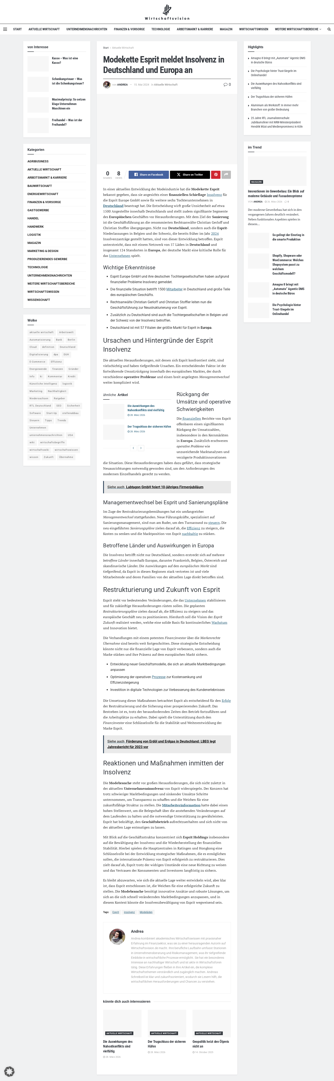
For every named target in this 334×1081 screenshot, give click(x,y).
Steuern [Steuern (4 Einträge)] (34, 420)
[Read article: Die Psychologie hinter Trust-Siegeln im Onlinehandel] (258, 310)
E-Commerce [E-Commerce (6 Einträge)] (37, 361)
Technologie (160, 29)
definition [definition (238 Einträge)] (48, 347)
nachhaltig (190, 533)
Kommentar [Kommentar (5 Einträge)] (55, 376)
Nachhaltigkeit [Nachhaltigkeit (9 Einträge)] (57, 391)
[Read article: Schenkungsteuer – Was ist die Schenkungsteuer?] (38, 84)
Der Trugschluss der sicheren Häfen (149, 426)
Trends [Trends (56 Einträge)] (62, 420)
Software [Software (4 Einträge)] (35, 413)
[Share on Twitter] (190, 175)
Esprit (115, 912)
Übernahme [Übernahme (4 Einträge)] (66, 457)
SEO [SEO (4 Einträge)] (59, 405)
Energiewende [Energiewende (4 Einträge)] (38, 369)
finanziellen (191, 418)
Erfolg (226, 700)
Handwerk (35, 226)
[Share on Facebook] (149, 175)
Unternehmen (119, 255)
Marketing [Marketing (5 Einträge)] (36, 391)
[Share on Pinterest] (215, 175)
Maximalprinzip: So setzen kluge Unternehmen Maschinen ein (68, 104)
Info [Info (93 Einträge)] (32, 376)
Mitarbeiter (174, 289)
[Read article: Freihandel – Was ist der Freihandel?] (38, 125)
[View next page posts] (141, 448)
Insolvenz (214, 194)
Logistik (34, 234)
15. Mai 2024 (141, 84)
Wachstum (219, 622)
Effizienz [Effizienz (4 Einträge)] (56, 361)
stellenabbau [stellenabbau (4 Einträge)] (70, 413)
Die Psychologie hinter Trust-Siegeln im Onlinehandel (286, 309)
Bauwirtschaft (39, 186)
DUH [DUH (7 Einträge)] (66, 354)
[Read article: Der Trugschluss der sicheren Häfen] (113, 432)
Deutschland (113, 205)
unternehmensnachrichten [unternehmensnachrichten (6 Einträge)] (46, 435)
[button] (9, 1071)
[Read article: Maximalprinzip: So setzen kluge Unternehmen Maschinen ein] (38, 105)
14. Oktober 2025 (203, 1052)
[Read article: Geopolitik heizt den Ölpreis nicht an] (212, 1023)
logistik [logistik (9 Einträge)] (67, 383)
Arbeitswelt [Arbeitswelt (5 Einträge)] (66, 332)
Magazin (226, 29)
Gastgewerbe (38, 210)
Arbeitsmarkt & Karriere (195, 29)
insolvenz (129, 912)
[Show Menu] (5, 29)
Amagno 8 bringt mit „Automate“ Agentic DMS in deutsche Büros (288, 289)
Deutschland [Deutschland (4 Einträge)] (67, 347)
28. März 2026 (136, 415)
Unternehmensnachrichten (86, 29)
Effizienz (193, 528)
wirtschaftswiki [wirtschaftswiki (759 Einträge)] (39, 450)
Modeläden (146, 912)
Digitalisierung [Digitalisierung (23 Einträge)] (39, 354)
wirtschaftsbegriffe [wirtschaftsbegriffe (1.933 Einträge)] (52, 442)
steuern (214, 522)
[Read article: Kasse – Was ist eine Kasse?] (38, 63)
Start (17, 29)
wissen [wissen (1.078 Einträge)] (34, 457)
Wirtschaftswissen (253, 29)
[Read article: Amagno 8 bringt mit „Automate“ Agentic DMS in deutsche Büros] (258, 290)
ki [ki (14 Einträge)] (41, 376)
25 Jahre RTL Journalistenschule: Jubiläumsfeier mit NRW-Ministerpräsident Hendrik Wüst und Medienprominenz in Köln (277, 122)
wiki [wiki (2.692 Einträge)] (32, 442)
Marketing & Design (42, 251)
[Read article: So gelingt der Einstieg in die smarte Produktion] (258, 240)
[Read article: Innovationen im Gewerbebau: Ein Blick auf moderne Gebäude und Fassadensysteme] (277, 171)
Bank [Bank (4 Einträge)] (59, 339)
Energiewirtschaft (42, 194)
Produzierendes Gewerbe (47, 259)
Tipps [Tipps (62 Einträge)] (48, 420)
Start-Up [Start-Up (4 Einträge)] (51, 413)
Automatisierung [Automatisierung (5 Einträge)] (40, 339)
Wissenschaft (38, 300)
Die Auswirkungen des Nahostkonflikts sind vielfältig (117, 1046)
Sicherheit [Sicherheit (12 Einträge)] (73, 405)
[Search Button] (329, 29)
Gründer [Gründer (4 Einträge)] (74, 369)
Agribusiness (38, 161)
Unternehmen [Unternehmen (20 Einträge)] (38, 427)
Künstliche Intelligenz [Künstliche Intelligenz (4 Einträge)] (43, 383)
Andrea (122, 84)
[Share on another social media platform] (226, 175)
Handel (33, 218)
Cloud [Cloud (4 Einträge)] (33, 347)
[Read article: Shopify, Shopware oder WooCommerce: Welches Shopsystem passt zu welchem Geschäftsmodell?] (258, 261)
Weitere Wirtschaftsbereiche (296, 29)
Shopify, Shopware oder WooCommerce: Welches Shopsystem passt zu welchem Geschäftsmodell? (288, 264)
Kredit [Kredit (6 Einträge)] (72, 376)
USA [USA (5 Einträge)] (70, 435)
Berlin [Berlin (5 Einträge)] (71, 339)
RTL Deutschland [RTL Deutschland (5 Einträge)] (40, 405)
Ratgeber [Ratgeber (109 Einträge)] (59, 398)
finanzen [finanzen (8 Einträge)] (57, 369)
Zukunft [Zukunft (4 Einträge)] (49, 457)
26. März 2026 (273, 201)
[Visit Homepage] (167, 12)
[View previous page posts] (133, 448)
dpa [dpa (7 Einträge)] (56, 354)
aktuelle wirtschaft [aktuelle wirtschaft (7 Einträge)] (42, 332)
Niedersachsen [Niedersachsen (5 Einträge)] (39, 398)
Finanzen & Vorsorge (129, 29)
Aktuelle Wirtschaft (44, 29)
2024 (215, 233)
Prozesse (159, 677)
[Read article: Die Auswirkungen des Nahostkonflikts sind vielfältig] (113, 411)
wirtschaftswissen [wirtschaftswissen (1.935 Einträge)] (66, 450)
